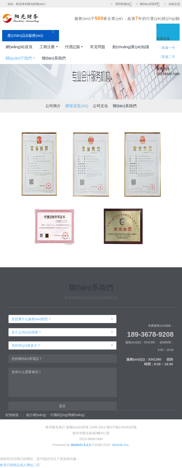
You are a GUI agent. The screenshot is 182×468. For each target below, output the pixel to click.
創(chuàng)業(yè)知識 (130, 47)
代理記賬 (72, 47)
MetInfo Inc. (120, 445)
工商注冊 (47, 47)
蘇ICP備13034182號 (122, 427)
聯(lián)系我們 (149, 4)
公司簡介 (53, 106)
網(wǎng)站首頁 (19, 47)
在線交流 (174, 4)
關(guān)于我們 (19, 58)
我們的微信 (122, 4)
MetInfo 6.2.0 (81, 445)
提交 (62, 406)
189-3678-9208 (150, 334)
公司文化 (100, 106)
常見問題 (97, 47)
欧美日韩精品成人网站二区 (20, 465)
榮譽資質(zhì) (76, 106)
